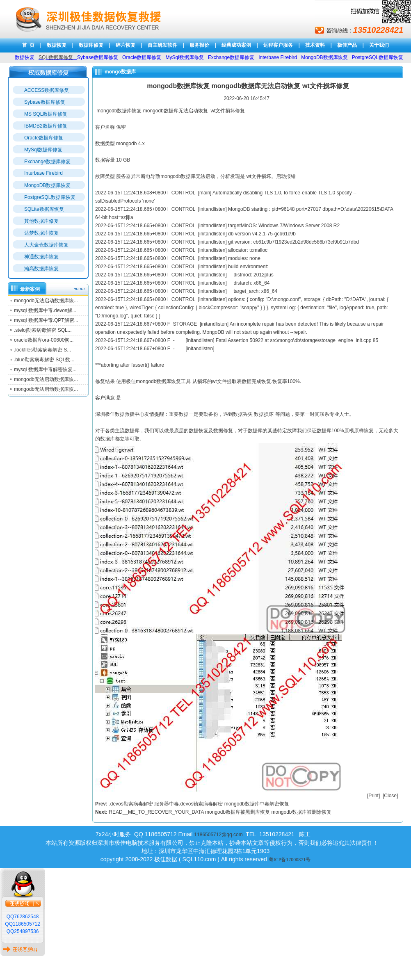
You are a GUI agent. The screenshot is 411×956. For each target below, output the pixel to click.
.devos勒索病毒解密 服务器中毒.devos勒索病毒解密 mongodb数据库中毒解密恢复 (199, 804)
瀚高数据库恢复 (41, 269)
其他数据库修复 (41, 221)
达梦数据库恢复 (41, 233)
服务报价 (199, 45)
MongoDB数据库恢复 (47, 185)
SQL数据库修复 (56, 57)
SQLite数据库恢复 (44, 209)
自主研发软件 (162, 45)
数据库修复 (91, 45)
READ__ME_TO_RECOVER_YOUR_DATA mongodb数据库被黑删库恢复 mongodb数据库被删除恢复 (220, 812)
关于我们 (379, 45)
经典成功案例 (236, 45)
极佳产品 (347, 45)
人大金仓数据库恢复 (46, 245)
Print (373, 796)
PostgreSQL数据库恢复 (49, 197)
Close (390, 796)
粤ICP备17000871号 (290, 859)
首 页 (28, 45)
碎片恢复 (125, 45)
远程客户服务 (278, 45)
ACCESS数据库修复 (46, 90)
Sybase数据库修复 (44, 102)
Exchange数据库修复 (47, 161)
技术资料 (315, 45)
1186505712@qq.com (218, 834)
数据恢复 (56, 45)
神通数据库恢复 (41, 257)
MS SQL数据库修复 (45, 114)
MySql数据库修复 (43, 150)
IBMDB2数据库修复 (45, 126)
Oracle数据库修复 (43, 138)
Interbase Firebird (43, 173)
